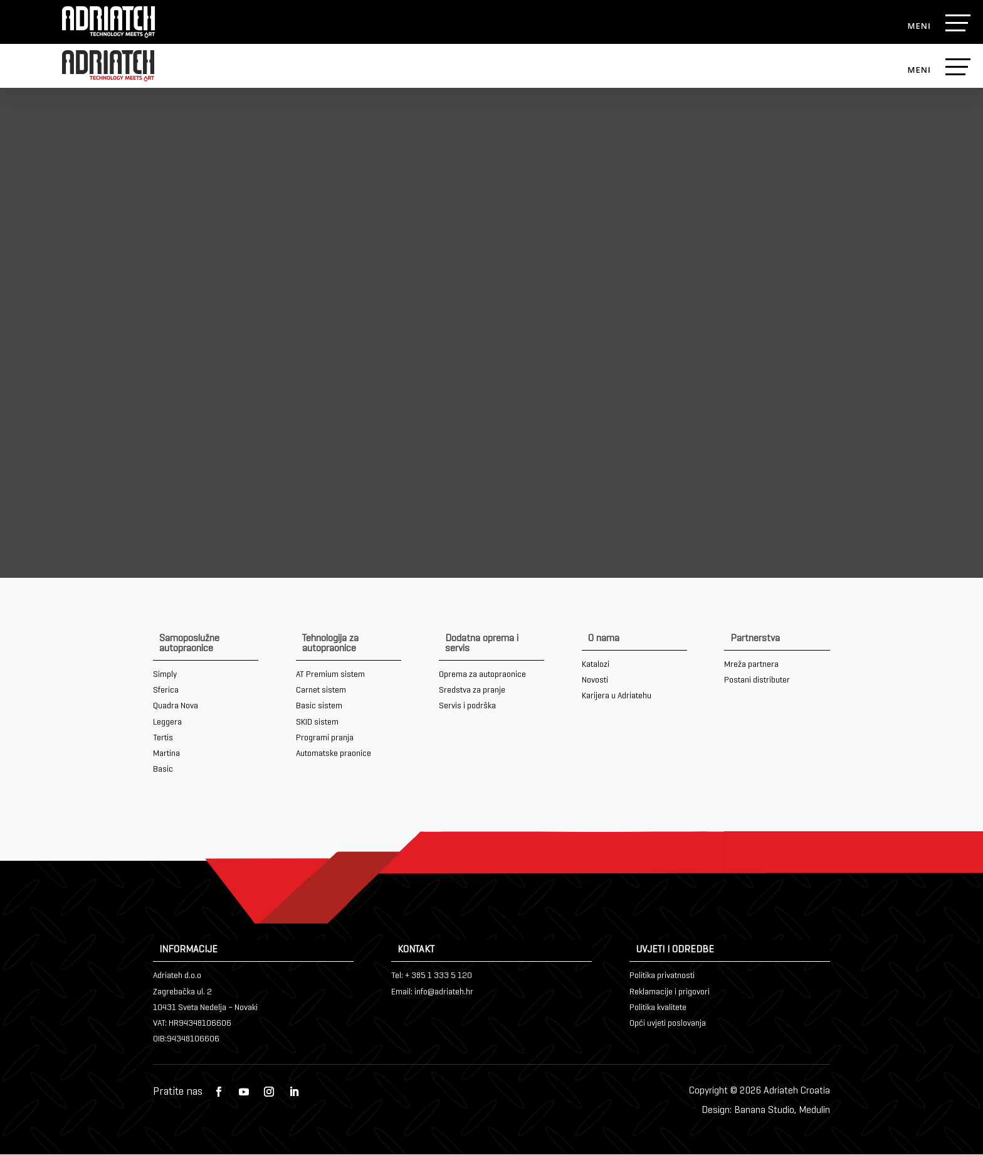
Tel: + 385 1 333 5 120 (431, 976)
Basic (163, 770)
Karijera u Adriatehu (616, 697)
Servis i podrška (467, 707)
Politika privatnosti (662, 976)
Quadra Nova (175, 707)
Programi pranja (325, 739)
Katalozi (595, 665)
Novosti (595, 681)
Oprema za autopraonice (482, 675)
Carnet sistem (321, 691)
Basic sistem (319, 707)
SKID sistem (317, 722)
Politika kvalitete (657, 1008)
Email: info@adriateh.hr (432, 993)
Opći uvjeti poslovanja (667, 1024)
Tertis (163, 739)
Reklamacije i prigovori (669, 993)
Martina (166, 754)
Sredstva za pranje (472, 691)
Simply (165, 675)
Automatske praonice (333, 754)
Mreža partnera (751, 665)
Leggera (167, 722)
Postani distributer (757, 681)
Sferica (166, 691)
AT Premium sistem (330, 675)
